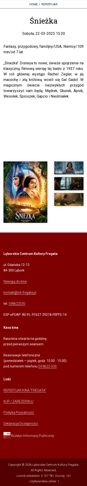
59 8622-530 (47, 366)
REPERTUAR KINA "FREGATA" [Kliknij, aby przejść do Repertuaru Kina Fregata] (24, 390)
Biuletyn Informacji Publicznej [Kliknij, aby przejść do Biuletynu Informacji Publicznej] (28, 436)
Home (33, 4)
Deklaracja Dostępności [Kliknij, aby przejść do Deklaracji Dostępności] (20, 423)
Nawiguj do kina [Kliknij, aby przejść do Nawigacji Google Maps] (15, 281)
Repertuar (50, 4)
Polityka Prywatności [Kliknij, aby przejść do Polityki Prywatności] (18, 412)
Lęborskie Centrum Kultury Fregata (55, 464)
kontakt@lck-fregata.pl (19, 292)
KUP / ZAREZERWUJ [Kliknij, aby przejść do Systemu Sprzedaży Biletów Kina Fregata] (18, 401)
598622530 (17, 303)
